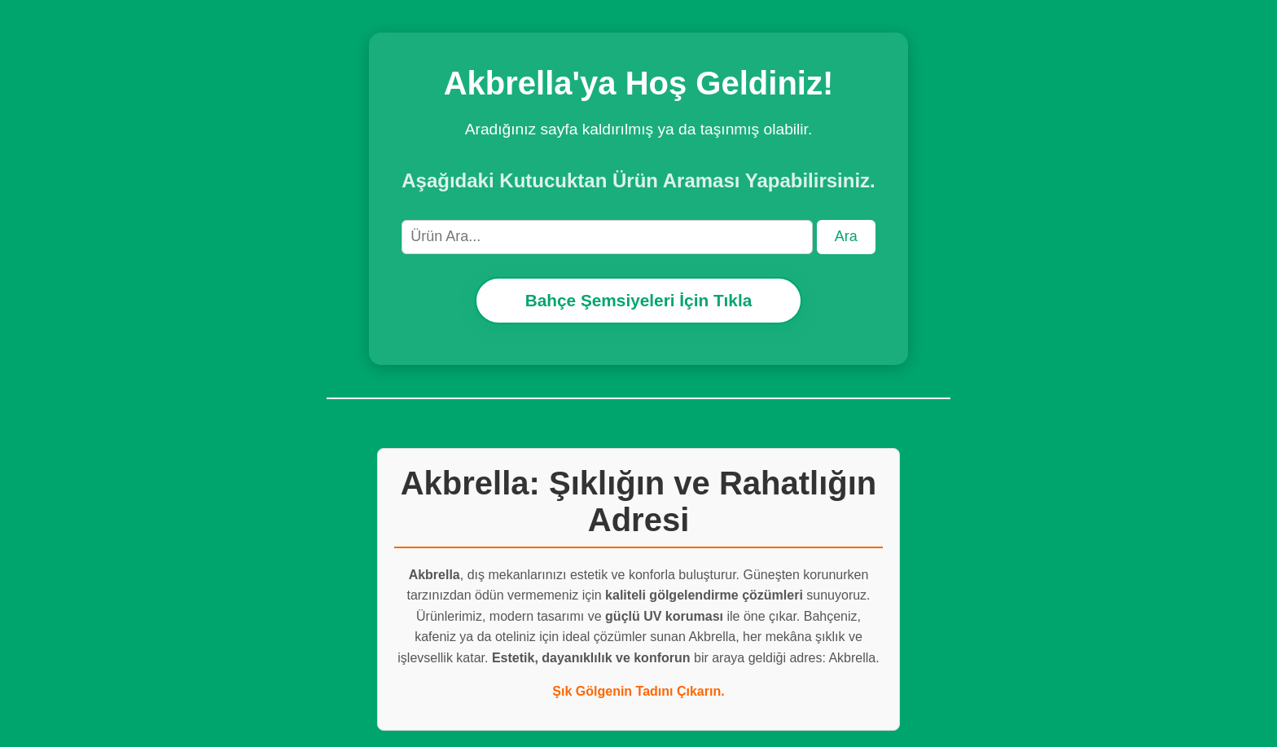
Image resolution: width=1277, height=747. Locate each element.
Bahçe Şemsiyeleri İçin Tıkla (639, 300)
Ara (846, 236)
